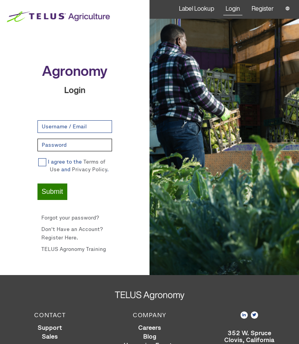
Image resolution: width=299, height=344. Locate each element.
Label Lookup (196, 8)
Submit (52, 191)
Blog (149, 337)
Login (233, 8)
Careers (149, 328)
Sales (50, 337)
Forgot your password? (70, 218)
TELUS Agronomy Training (73, 249)
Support (49, 328)
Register (263, 8)
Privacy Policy (89, 169)
